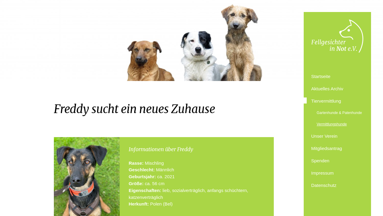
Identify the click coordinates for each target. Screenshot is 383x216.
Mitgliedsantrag (326, 148)
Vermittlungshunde (332, 124)
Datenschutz (323, 185)
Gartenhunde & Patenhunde (339, 113)
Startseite (320, 76)
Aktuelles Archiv (327, 88)
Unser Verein (324, 136)
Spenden (320, 160)
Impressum (322, 173)
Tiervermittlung (326, 101)
